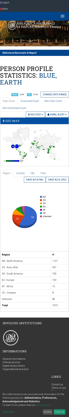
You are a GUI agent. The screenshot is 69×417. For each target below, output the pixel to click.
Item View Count (53, 101)
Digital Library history (14, 365)
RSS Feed (35, 114)
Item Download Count (14, 108)
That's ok (59, 411)
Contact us (57, 384)
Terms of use (58, 387)
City (32, 173)
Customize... (9, 411)
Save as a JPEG (57, 179)
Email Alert (57, 114)
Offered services (11, 362)
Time (43, 173)
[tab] (6, 173)
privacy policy (43, 405)
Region (6, 173)
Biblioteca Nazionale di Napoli (20, 52)
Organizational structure (16, 369)
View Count (9, 101)
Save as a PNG (34, 179)
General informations (14, 359)
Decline (47, 411)
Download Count (30, 101)
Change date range (55, 94)
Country (20, 173)
